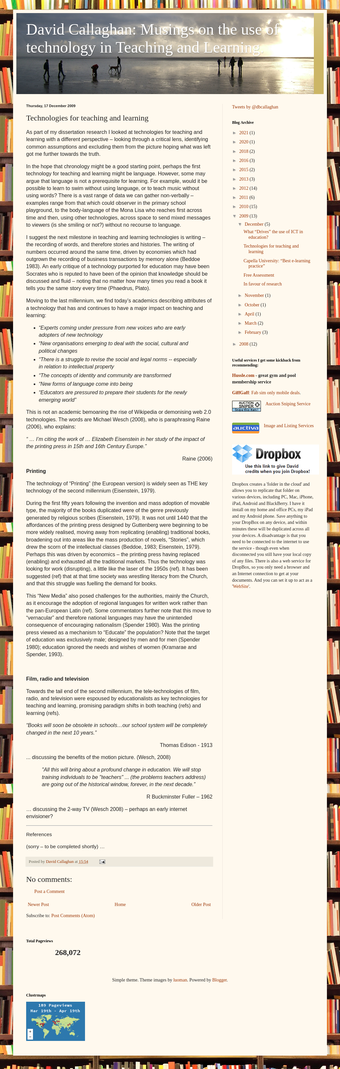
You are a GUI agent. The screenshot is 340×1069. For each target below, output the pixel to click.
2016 (244, 160)
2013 (244, 179)
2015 (244, 169)
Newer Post (38, 904)
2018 (244, 151)
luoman (180, 980)
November (255, 295)
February (253, 332)
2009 (244, 216)
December (254, 224)
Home (120, 904)
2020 (244, 141)
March (251, 323)
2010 (244, 206)
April (250, 314)
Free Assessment (259, 275)
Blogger (219, 980)
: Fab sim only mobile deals (265, 392)
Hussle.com (243, 375)
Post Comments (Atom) (73, 915)
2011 (244, 197)
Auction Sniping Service (288, 403)
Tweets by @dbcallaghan (255, 107)
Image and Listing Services (289, 425)
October (253, 304)
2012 (244, 188)
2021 (244, 132)
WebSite (240, 586)
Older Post (201, 904)
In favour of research (263, 284)
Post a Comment (49, 891)
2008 (244, 344)
